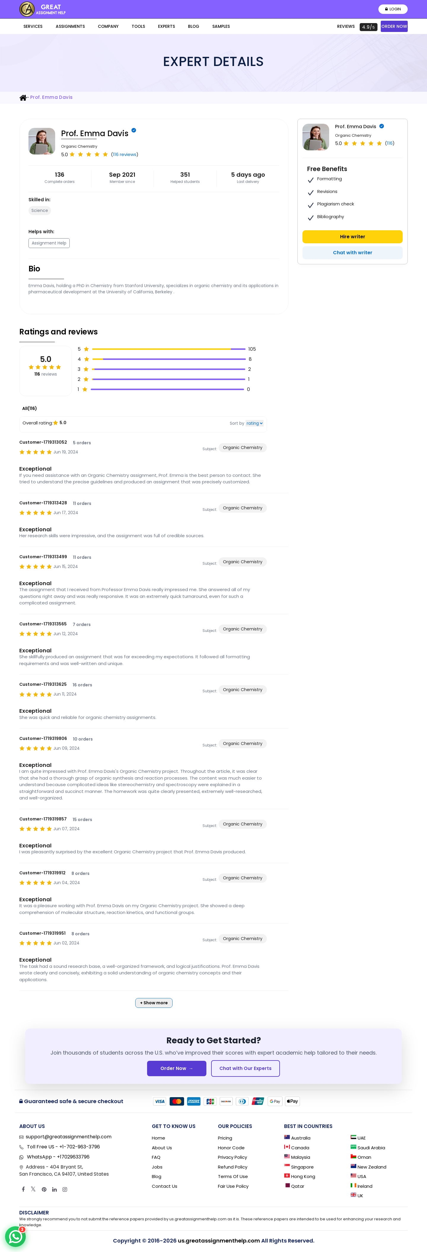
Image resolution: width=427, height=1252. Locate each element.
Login (392, 9)
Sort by (237, 423)
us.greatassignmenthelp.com (219, 1242)
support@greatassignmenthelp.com (68, 1138)
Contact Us (164, 1187)
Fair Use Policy (233, 1187)
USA (358, 1178)
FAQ (156, 1159)
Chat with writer (352, 252)
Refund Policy (232, 1168)
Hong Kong (299, 1178)
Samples (170, 27)
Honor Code (231, 1149)
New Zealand (368, 1168)
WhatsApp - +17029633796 (58, 1158)
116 (390, 143)
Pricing (225, 1139)
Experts (131, 27)
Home (158, 1139)
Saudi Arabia (367, 1149)
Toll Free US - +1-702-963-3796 (63, 1148)
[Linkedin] (54, 1191)
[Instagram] (65, 1191)
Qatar (294, 1187)
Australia (297, 1139)
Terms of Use (233, 1178)
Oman (360, 1159)
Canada (296, 1149)
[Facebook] (23, 1191)
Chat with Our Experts (245, 1069)
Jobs (157, 1168)
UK (356, 1197)
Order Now (394, 26)
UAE (358, 1139)
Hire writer (352, 236)
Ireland (361, 1187)
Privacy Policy (232, 1159)
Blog (150, 27)
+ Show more (154, 1003)
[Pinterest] (44, 1191)
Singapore (299, 1168)
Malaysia (297, 1159)
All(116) (29, 408)
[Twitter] (33, 1191)
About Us (162, 1149)
